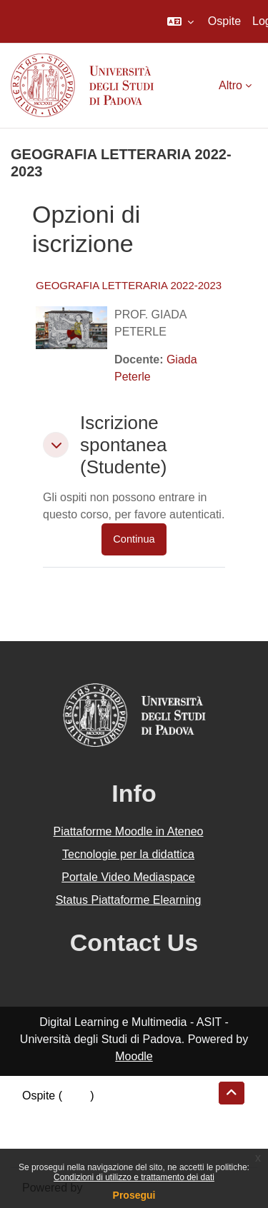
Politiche (43, 1130)
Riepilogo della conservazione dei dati (118, 1113)
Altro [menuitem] (230, 85)
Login (76, 1095)
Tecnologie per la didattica (128, 854)
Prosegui (134, 1195)
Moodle (133, 1056)
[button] (180, 21)
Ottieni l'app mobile (70, 1147)
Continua (133, 539)
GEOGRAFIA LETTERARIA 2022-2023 (129, 285)
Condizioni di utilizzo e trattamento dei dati (134, 1177)
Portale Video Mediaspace (128, 877)
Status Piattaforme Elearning (129, 900)
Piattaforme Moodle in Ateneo (129, 831)
